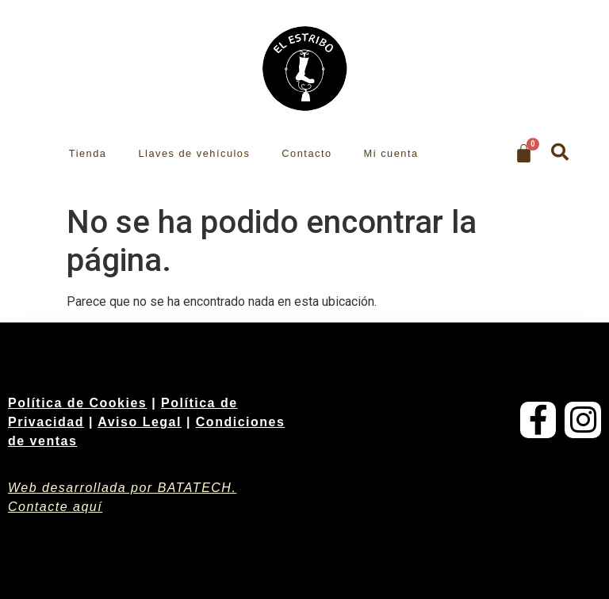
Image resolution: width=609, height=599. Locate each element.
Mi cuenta (391, 153)
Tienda (88, 153)
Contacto (306, 153)
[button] (560, 152)
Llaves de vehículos (194, 153)
